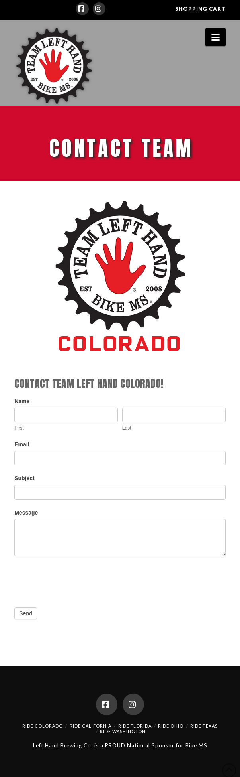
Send (25, 613)
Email (21, 444)
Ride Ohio (170, 725)
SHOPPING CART (200, 9)
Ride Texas (204, 725)
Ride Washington (123, 731)
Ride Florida (135, 725)
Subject (24, 478)
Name (21, 401)
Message (26, 512)
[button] (215, 37)
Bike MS (196, 745)
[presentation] (74, 580)
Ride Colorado (42, 725)
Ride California (90, 725)
